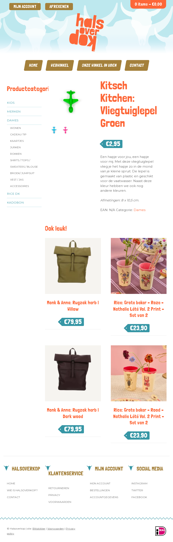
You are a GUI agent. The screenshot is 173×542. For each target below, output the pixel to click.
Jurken (15, 147)
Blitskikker (38, 528)
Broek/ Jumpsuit (22, 173)
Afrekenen (59, 6)
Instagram (139, 483)
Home (33, 65)
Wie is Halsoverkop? (22, 490)
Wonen (15, 128)
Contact (137, 65)
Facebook (139, 497)
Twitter (137, 490)
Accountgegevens (104, 497)
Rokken (16, 153)
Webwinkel (59, 65)
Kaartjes (17, 140)
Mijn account (25, 6)
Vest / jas (16, 179)
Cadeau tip (18, 134)
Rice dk (13, 193)
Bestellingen (100, 490)
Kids (11, 102)
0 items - (148, 4)
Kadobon (15, 202)
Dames (13, 120)
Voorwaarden (59, 501)
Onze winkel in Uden (99, 65)
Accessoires (19, 186)
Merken (14, 111)
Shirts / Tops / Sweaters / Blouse (24, 163)
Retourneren (58, 488)
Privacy (54, 495)
